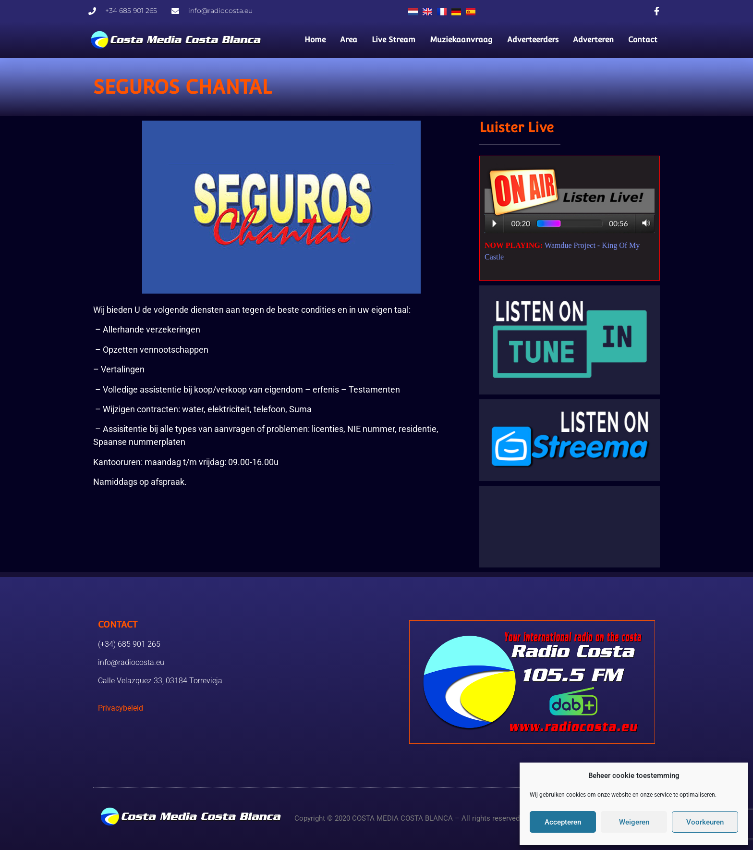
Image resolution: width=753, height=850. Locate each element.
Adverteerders (533, 39)
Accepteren (563, 822)
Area (348, 39)
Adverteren (593, 39)
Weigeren (634, 822)
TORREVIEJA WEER (569, 527)
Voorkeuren (705, 822)
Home (315, 39)
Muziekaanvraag (461, 39)
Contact (642, 39)
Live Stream (393, 39)
